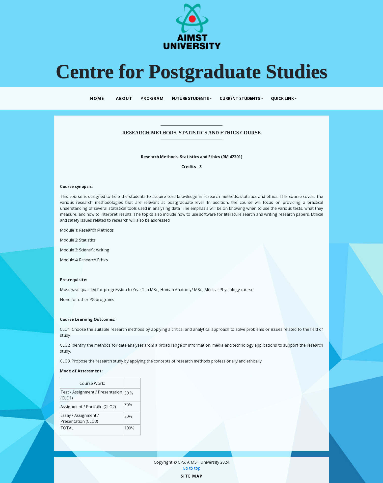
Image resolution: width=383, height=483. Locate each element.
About (124, 98)
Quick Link (282, 98)
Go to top (191, 468)
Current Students (240, 98)
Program (152, 98)
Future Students (190, 98)
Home (98, 98)
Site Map (192, 476)
